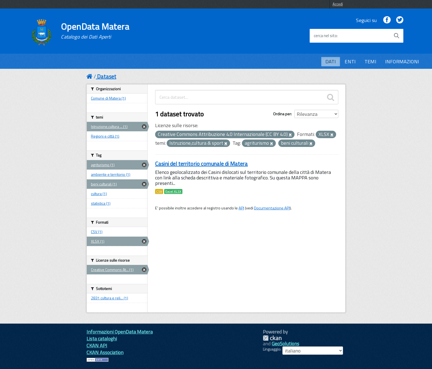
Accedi (338, 4)
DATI (330, 61)
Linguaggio (271, 349)
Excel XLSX (173, 191)
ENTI (350, 61)
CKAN (272, 338)
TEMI (370, 61)
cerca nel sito (325, 36)
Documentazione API (272, 208)
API (241, 208)
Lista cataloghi (102, 338)
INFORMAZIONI (402, 61)
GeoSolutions (285, 343)
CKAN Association (105, 352)
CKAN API (97, 345)
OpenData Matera (95, 31)
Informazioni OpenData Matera (120, 331)
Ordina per (282, 114)
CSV (159, 191)
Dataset (106, 76)
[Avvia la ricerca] (396, 36)
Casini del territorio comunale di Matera (201, 163)
